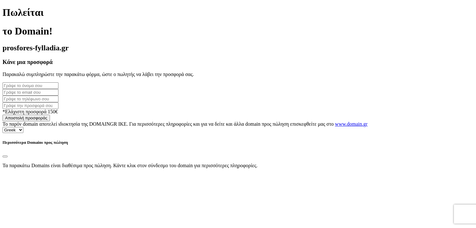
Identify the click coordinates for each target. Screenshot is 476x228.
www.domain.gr (351, 124)
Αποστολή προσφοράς (26, 118)
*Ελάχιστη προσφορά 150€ (30, 111)
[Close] (5, 156)
